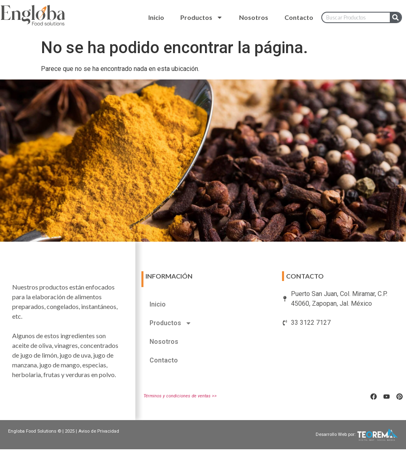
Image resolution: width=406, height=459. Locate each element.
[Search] (395, 17)
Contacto (298, 17)
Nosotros (253, 17)
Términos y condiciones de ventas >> (180, 396)
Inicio (156, 17)
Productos (201, 17)
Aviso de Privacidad (98, 431)
